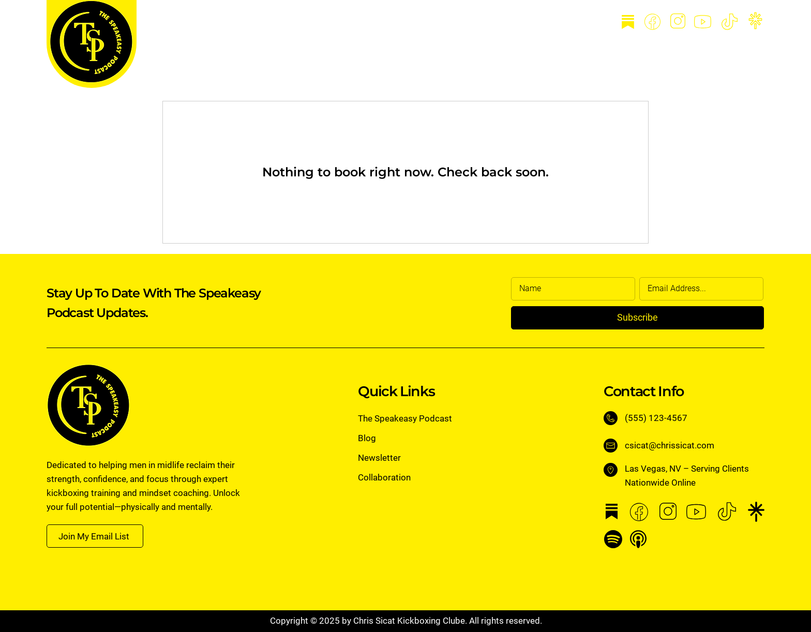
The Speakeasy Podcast (405, 418)
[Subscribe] (637, 317)
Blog (367, 438)
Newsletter (379, 458)
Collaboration (384, 477)
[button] (95, 536)
